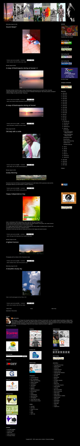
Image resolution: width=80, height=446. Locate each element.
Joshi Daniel (33, 385)
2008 (64, 163)
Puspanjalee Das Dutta (58, 365)
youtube (32, 101)
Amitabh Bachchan (58, 369)
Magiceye (32, 388)
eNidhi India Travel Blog (35, 380)
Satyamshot (56, 398)
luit (19, 125)
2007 (64, 164)
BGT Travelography (34, 379)
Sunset (21, 125)
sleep (22, 61)
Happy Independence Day (15, 194)
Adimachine (56, 368)
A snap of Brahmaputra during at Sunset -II (22, 68)
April (65, 152)
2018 (64, 107)
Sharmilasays (56, 400)
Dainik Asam (9, 432)
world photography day (23, 166)
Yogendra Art (56, 406)
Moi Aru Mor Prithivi (58, 389)
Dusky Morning (11, 173)
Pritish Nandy (56, 392)
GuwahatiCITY (33, 383)
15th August (12, 236)
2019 (64, 105)
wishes (30, 236)
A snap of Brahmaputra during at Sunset (21, 105)
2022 (64, 100)
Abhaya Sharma (57, 366)
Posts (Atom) (14, 310)
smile (13, 166)
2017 (64, 109)
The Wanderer (33, 397)
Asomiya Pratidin (10, 431)
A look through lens (34, 377)
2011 (64, 119)
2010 (64, 159)
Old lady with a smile (13, 131)
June (65, 148)
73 (9, 408)
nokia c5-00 (15, 61)
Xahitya (55, 405)
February (65, 155)
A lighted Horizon (12, 242)
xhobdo (25, 61)
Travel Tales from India (35, 399)
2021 (64, 102)
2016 (64, 110)
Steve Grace (56, 401)
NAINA (32, 393)
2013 (64, 116)
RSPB (32, 412)
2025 (64, 95)
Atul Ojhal (56, 375)
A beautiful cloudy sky (14, 269)
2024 (64, 96)
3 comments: (22, 260)
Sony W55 (17, 166)
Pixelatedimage (34, 394)
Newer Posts (9, 308)
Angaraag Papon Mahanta (59, 372)
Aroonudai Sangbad (11, 429)
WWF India (33, 413)
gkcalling (56, 381)
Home (31, 308)
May (65, 150)
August (65, 128)
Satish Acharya (57, 397)
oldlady (11, 166)
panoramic (23, 262)
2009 (64, 161)
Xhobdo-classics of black (36, 400)
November (66, 123)
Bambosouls (56, 377)
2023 (64, 98)
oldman (19, 61)
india (28, 236)
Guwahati (11, 61)
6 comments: (22, 99)
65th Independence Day (18, 236)
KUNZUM (32, 387)
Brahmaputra (21, 101)
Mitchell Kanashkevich (35, 390)
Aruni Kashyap (57, 374)
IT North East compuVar (59, 385)
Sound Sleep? (11, 27)
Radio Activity (56, 394)
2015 (64, 112)
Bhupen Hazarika (15, 101)
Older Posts (53, 308)
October (65, 124)
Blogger (52, 439)
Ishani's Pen (56, 383)
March (65, 153)
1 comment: (22, 234)
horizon (14, 262)
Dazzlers (56, 378)
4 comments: (22, 60)
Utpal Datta (56, 403)
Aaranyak (32, 406)
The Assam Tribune (11, 435)
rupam (26, 262)
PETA (32, 410)
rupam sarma (16, 318)
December (66, 121)
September (66, 126)
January (65, 157)
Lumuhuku (56, 388)
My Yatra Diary (33, 391)
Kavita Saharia (57, 386)
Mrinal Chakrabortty (58, 391)
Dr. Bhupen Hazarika (58, 380)
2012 (64, 118)
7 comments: (22, 123)
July (65, 146)
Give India (33, 407)
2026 (64, 93)
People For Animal (34, 409)
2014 (64, 114)
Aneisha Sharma (57, 371)
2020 (64, 103)
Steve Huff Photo (34, 396)
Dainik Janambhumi (11, 434)
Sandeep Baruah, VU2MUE (59, 395)
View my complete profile (11, 325)
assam (11, 101)
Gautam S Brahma (28, 184)
